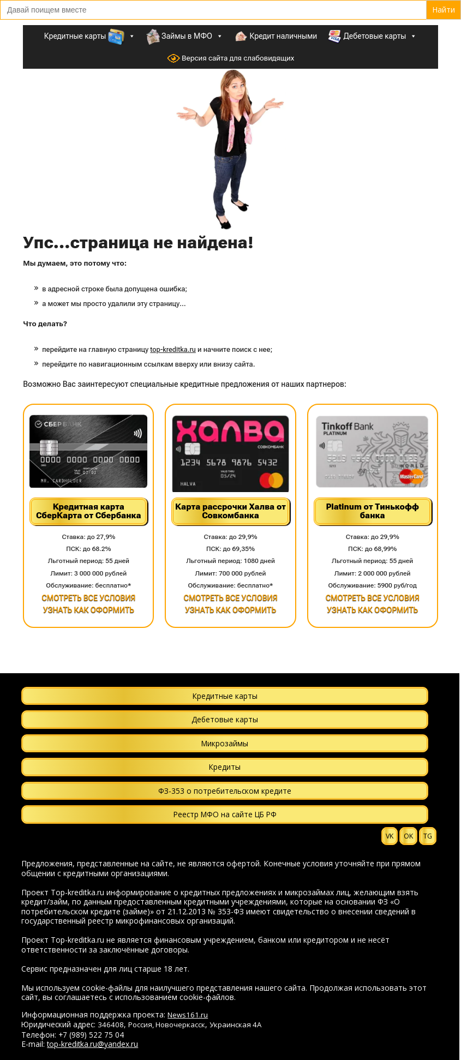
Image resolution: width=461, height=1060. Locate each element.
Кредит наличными (275, 36)
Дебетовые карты (372, 36)
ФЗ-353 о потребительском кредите (224, 791)
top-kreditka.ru (173, 349)
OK (408, 836)
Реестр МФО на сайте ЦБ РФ (225, 814)
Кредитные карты (89, 36)
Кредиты (225, 767)
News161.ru (187, 1015)
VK (389, 836)
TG (427, 836)
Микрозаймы (224, 743)
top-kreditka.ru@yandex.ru (92, 1044)
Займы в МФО (184, 36)
